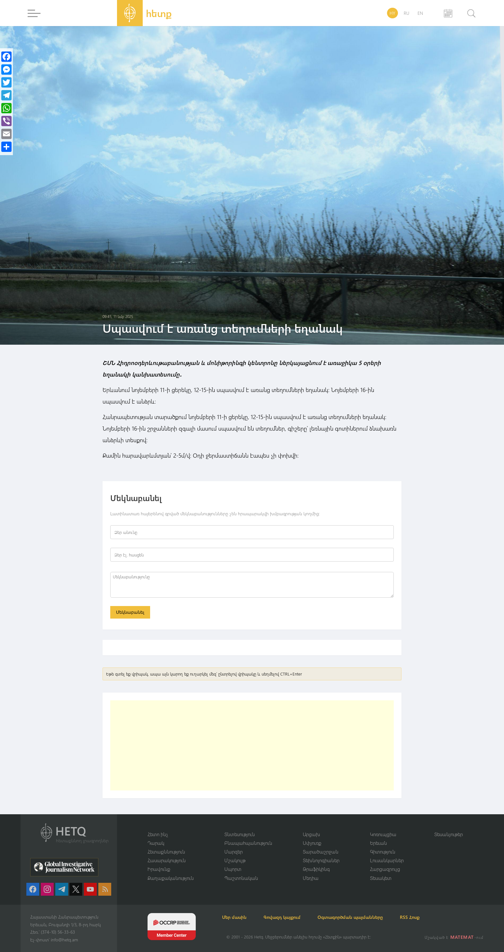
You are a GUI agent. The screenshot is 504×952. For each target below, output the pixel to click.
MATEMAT (462, 937)
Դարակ (156, 842)
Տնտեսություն (239, 833)
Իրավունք (159, 869)
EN (420, 13)
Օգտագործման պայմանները (361, 917)
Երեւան (378, 842)
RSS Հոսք (424, 917)
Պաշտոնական (241, 877)
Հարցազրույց (385, 869)
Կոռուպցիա (383, 833)
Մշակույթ (235, 860)
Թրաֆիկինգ (316, 869)
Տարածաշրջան (320, 851)
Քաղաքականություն (171, 877)
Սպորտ (232, 869)
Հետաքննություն (166, 851)
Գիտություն (382, 851)
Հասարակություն (167, 860)
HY (392, 13)
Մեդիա (311, 877)
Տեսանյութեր (448, 833)
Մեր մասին (238, 917)
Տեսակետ (381, 877)
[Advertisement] (252, 746)
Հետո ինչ (158, 833)
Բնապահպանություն (248, 842)
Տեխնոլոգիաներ (321, 860)
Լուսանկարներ (387, 860)
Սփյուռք (312, 842)
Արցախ (311, 833)
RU (406, 13)
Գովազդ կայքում (289, 917)
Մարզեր (233, 851)
